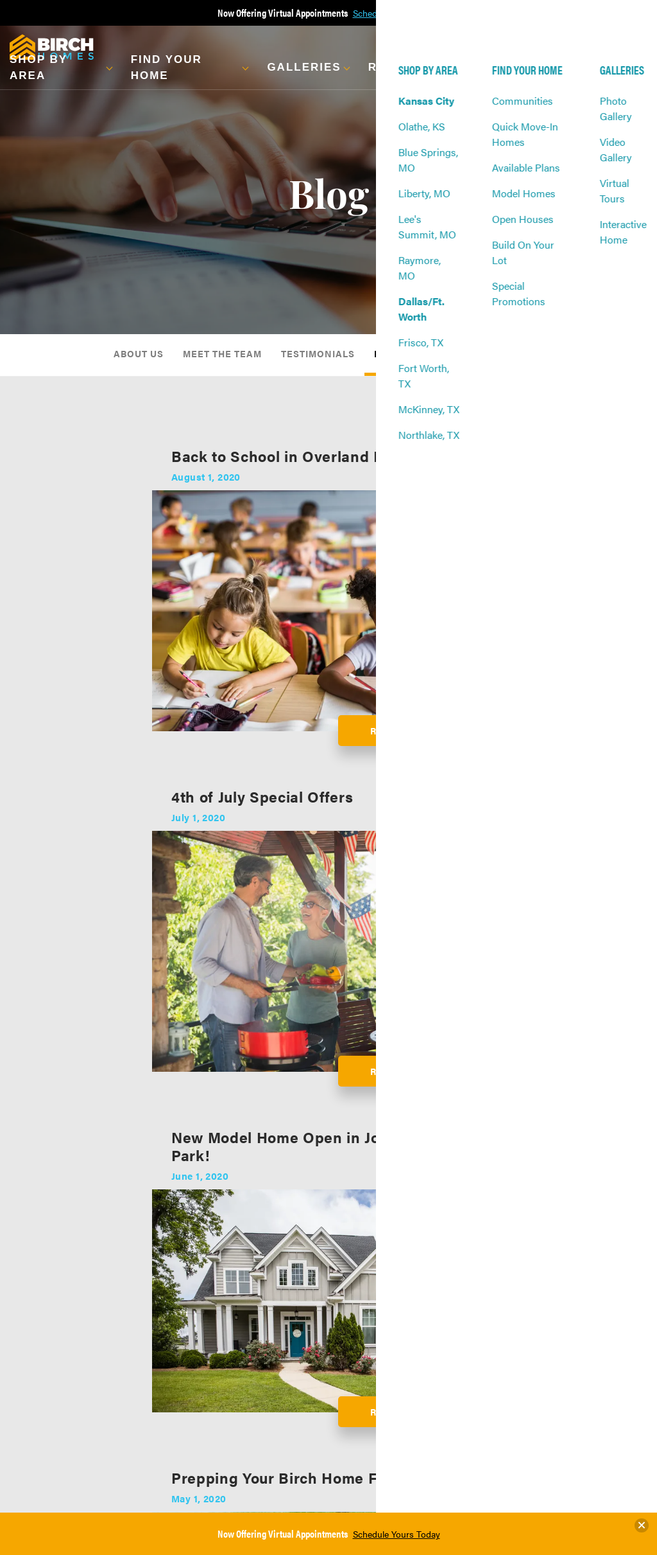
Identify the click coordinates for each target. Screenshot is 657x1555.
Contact (459, 1286)
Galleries (151, 1286)
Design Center (247, 1317)
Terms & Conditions (572, 1374)
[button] (60, 67)
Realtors (458, 1363)
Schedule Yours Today (396, 1533)
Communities (54, 1302)
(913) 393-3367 (587, 1332)
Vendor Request (472, 1379)
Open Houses (54, 1379)
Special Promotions (65, 1409)
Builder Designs (412, 1245)
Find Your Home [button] (166, 67)
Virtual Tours (156, 1332)
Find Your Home (61, 1286)
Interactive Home (153, 1355)
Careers (457, 1394)
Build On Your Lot (61, 1394)
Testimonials (318, 353)
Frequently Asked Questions (253, 1402)
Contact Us (463, 1302)
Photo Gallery (158, 1302)
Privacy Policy (561, 1358)
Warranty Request (460, 1325)
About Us (139, 353)
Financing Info (248, 1348)
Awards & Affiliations (482, 353)
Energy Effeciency (254, 1332)
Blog (388, 353)
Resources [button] (408, 67)
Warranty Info (246, 1363)
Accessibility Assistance (558, 1397)
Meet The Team (222, 353)
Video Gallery (157, 1317)
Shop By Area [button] (38, 67)
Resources (241, 1286)
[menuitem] (138, 355)
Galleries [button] (304, 67)
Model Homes (55, 1363)
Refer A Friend (469, 1348)
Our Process (243, 1302)
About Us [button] (497, 67)
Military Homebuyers (258, 1379)
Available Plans (57, 1348)
